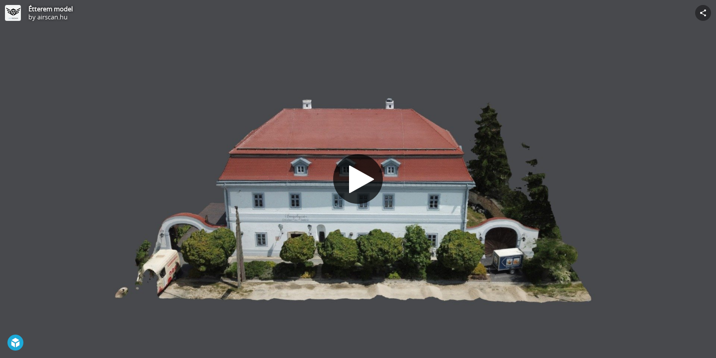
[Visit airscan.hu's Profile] (13, 13)
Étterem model (50, 8)
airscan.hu (52, 16)
